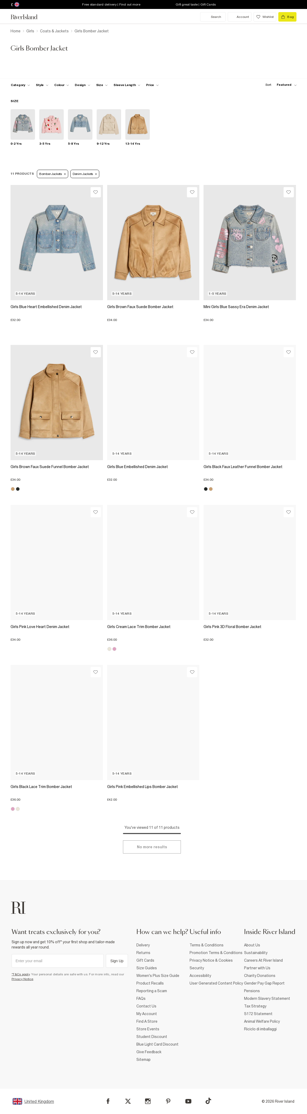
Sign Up (116, 961)
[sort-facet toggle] (279, 84)
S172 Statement (258, 1014)
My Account (146, 1014)
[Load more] (152, 847)
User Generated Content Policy (216, 983)
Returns (143, 953)
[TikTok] (208, 1101)
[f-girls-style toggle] (42, 85)
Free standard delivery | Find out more (111, 4)
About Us (252, 945)
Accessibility (200, 976)
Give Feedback (148, 1052)
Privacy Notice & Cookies (211, 960)
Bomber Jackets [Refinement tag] (52, 174)
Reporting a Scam (151, 991)
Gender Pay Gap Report (264, 983)
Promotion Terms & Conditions (216, 953)
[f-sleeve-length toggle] (127, 85)
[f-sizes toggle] (102, 85)
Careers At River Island (263, 960)
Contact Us (146, 1006)
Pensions (252, 991)
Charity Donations (259, 976)
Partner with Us (257, 968)
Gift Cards (145, 960)
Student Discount (151, 1037)
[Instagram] (147, 1101)
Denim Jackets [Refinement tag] (85, 174)
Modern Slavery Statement (267, 998)
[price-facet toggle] (152, 85)
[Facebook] (108, 1101)
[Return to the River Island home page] (28, 17)
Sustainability (256, 953)
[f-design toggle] (82, 85)
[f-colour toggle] (61, 85)
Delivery (143, 945)
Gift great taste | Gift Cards (196, 4)
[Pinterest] (168, 1101)
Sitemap (143, 1059)
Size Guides (146, 968)
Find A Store (146, 1021)
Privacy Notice (22, 979)
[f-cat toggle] (20, 85)
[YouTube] (188, 1101)
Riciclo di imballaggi (260, 1029)
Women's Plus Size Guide (157, 976)
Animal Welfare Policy (262, 1021)
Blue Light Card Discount (157, 1044)
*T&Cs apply (21, 974)
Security (197, 968)
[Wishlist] (96, 192)
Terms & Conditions (207, 945)
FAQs (141, 998)
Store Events (147, 1029)
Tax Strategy (255, 1006)
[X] (128, 1101)
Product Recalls (150, 983)
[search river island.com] (213, 17)
